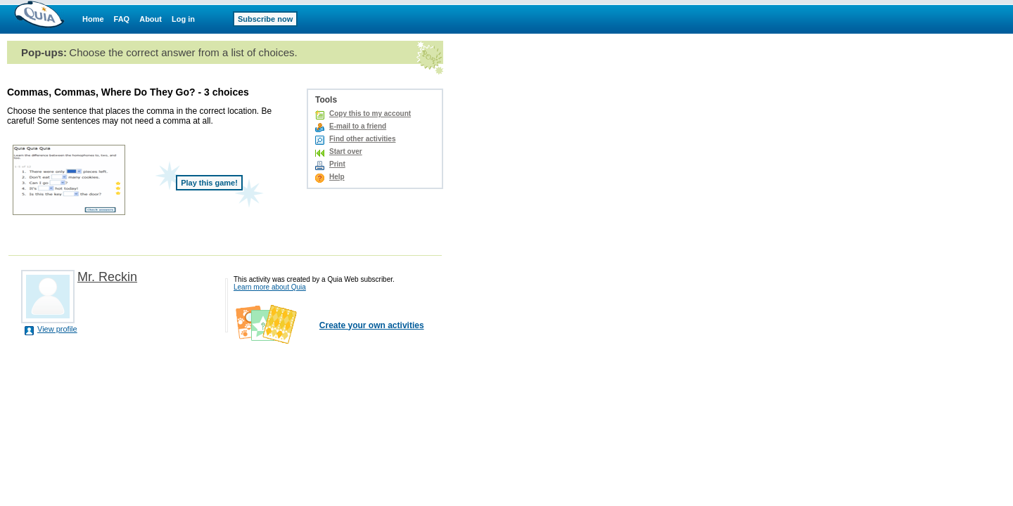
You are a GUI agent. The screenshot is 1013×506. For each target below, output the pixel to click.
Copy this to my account (370, 113)
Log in (183, 19)
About (150, 19)
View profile (57, 329)
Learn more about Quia (270, 287)
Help (337, 177)
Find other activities (362, 139)
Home (93, 19)
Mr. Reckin (107, 277)
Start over (345, 151)
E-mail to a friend (357, 126)
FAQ (122, 19)
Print (337, 164)
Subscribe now (265, 19)
